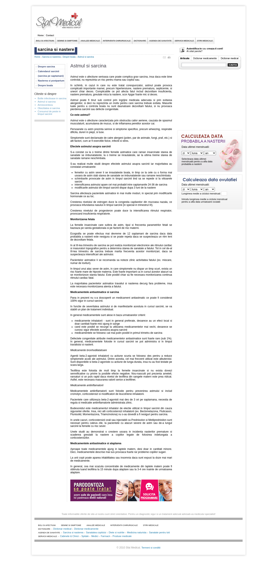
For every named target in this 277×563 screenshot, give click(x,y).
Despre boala (69, 57)
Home (41, 35)
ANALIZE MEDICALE (90, 41)
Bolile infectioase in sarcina (52, 98)
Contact (50, 35)
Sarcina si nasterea (51, 57)
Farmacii (105, 536)
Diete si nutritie (116, 532)
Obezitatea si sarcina (49, 108)
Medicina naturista (136, 532)
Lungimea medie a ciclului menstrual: (201, 193)
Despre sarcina (46, 66)
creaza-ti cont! (215, 48)
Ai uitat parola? (194, 51)
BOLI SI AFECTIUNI (45, 41)
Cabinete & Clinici (69, 536)
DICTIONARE (140, 41)
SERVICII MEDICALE (184, 41)
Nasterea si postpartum (51, 80)
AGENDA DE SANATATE (160, 41)
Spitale (85, 536)
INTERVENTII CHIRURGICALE (116, 41)
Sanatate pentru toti (159, 532)
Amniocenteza (45, 105)
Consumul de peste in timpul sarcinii (49, 112)
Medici (94, 536)
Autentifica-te (194, 48)
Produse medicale (122, 536)
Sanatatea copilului (96, 532)
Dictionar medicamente (86, 528)
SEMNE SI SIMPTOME (67, 41)
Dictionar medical (62, 528)
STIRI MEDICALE (205, 41)
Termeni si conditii (151, 547)
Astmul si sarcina (85, 57)
